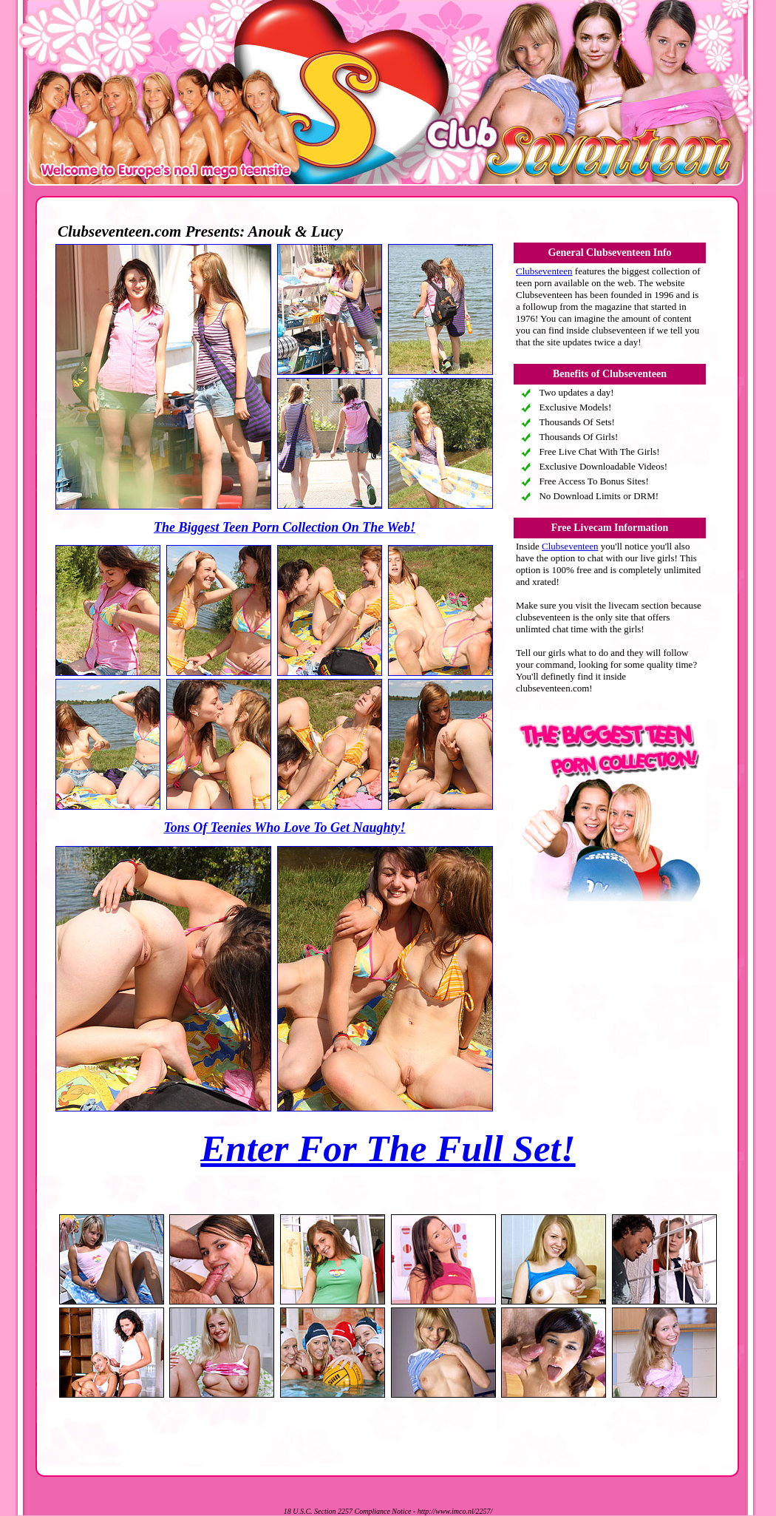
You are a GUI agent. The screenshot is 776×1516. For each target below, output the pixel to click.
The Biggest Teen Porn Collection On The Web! (284, 527)
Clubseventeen (544, 271)
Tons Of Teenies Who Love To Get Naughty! (284, 827)
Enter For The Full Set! (387, 1148)
